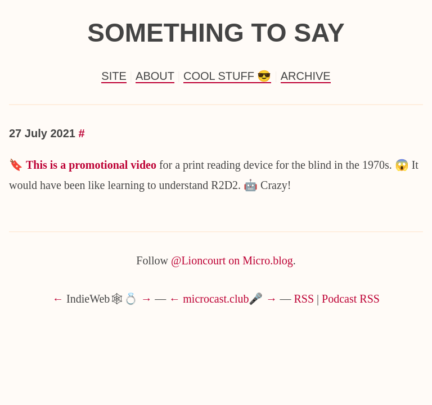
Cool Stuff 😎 (227, 76)
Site (113, 76)
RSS (304, 298)
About (155, 76)
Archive (306, 76)
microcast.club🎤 (223, 298)
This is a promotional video (91, 165)
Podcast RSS (351, 298)
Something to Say (216, 32)
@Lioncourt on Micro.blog (232, 260)
